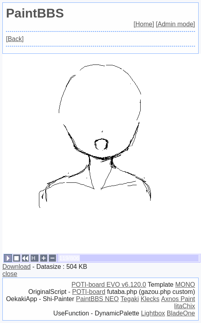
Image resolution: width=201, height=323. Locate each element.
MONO (185, 284)
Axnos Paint (178, 299)
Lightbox (153, 313)
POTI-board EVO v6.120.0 (109, 284)
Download (16, 266)
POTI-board (88, 291)
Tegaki (129, 299)
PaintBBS (35, 13)
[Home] (143, 24)
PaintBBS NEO (97, 299)
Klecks (150, 299)
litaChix (184, 306)
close (9, 273)
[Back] (14, 38)
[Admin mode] (175, 24)
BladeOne (181, 313)
